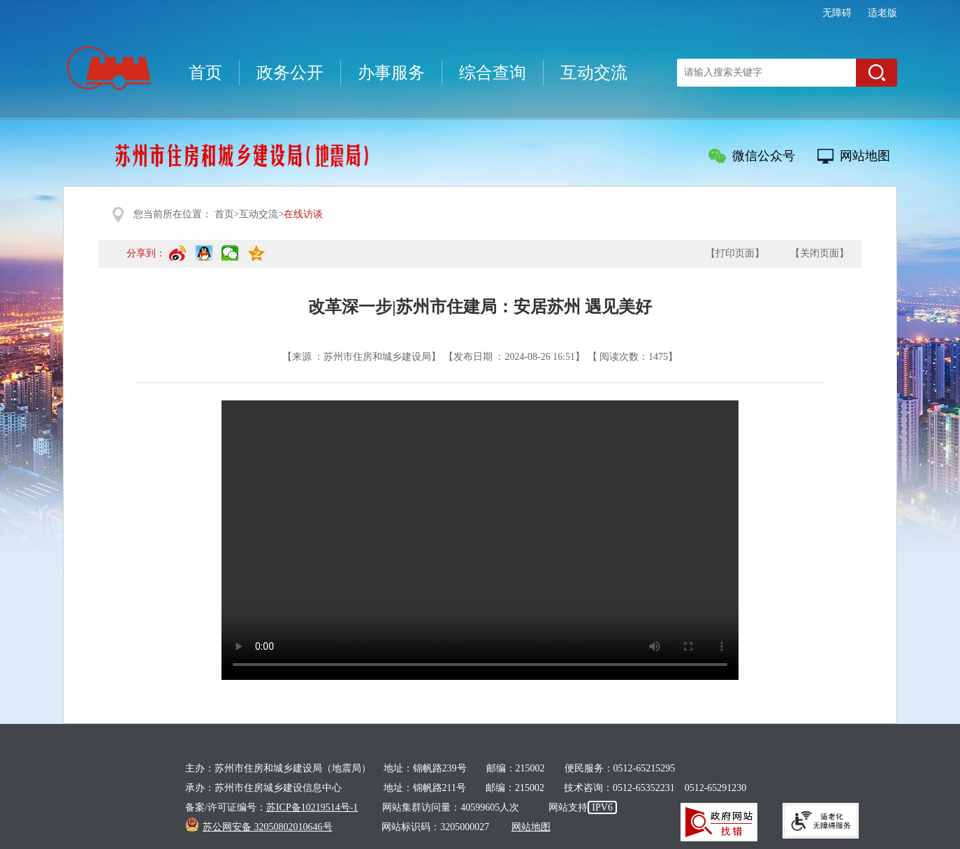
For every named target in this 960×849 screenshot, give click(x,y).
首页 (205, 73)
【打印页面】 (735, 253)
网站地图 (865, 156)
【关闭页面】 (819, 253)
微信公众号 (763, 156)
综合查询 (492, 73)
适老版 (882, 13)
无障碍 (837, 13)
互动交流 (593, 73)
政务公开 (289, 73)
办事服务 (391, 73)
